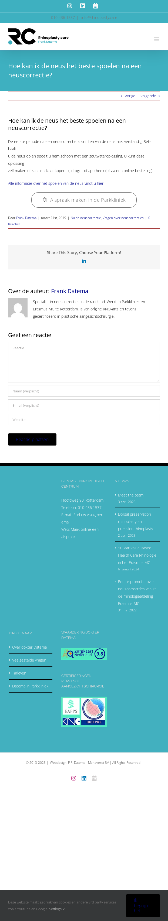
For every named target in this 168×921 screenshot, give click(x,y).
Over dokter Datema (29, 647)
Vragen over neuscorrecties (123, 217)
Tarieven (19, 673)
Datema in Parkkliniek (30, 686)
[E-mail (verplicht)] (84, 405)
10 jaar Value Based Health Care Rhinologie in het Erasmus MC (137, 555)
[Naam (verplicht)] (84, 391)
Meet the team (130, 495)
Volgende (148, 95)
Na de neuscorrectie (86, 217)
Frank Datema (26, 217)
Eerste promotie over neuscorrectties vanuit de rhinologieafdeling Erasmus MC (137, 592)
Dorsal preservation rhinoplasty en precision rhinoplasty (135, 521)
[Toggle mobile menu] (157, 39)
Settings (57, 908)
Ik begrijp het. (141, 905)
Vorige (130, 95)
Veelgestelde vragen (29, 660)
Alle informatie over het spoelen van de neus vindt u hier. (56, 183)
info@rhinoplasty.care (98, 17)
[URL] (84, 419)
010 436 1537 (90, 507)
